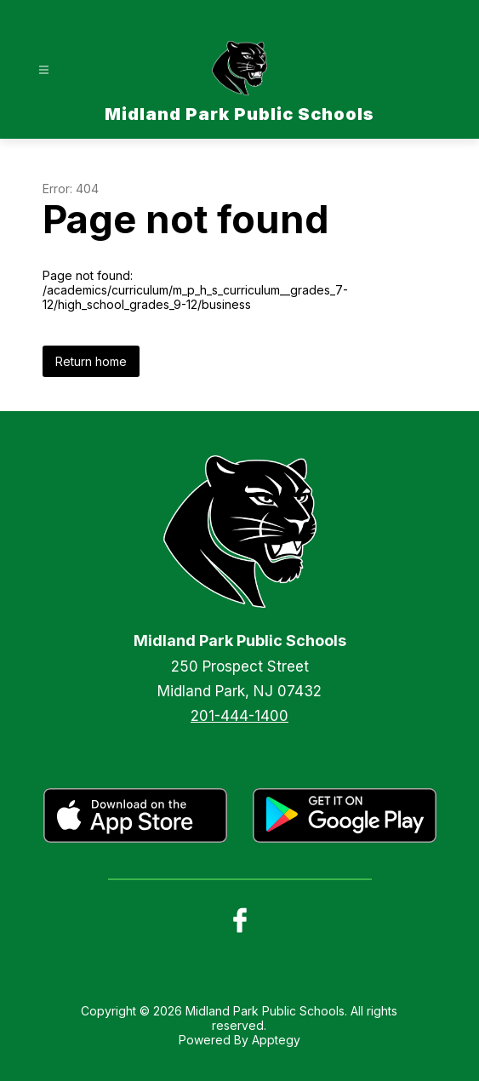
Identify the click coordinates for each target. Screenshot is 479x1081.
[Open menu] (44, 70)
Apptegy (276, 1039)
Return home (91, 361)
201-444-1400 (239, 715)
